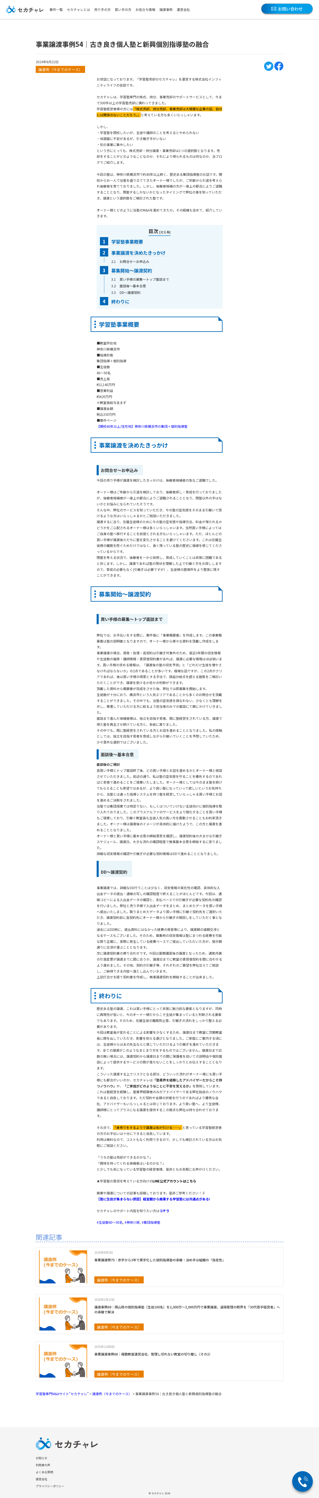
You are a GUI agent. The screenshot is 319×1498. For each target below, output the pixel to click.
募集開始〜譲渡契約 (131, 270)
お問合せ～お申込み (134, 261)
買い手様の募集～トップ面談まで (144, 279)
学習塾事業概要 (127, 241)
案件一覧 (56, 9)
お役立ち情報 (145, 9)
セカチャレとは (78, 9)
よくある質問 (44, 1472)
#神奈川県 (132, 1222)
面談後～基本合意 (133, 285)
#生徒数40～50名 (110, 1222)
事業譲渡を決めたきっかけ (138, 252)
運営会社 (183, 9)
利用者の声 (43, 1465)
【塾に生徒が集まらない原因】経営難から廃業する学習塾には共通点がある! (153, 1198)
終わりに (120, 301)
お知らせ (41, 1458)
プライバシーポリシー (50, 1486)
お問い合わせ (287, 9)
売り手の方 (102, 9)
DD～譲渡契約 (130, 292)
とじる (165, 232)
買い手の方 (123, 9)
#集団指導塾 (151, 1222)
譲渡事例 (166, 9)
